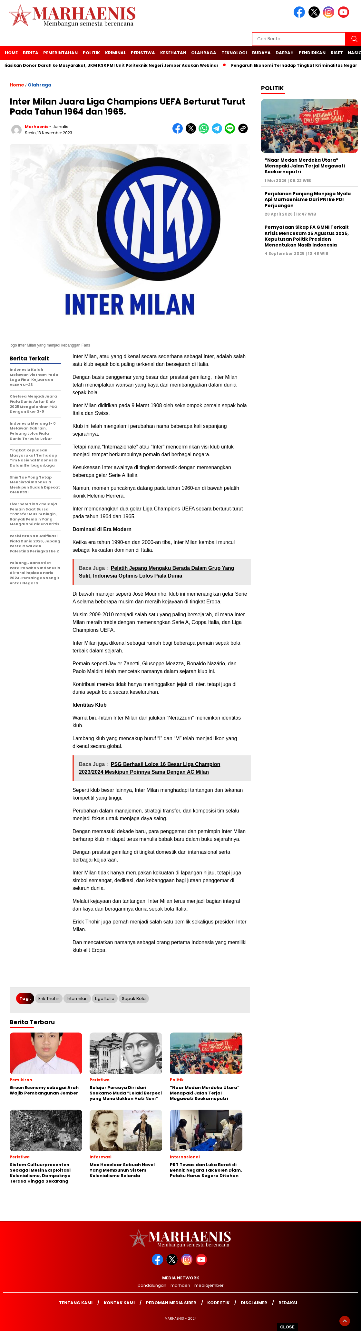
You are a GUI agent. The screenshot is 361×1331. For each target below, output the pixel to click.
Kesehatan (173, 53)
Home (11, 53)
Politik (91, 53)
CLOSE (287, 1327)
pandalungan (152, 1285)
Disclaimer (254, 1303)
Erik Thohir (48, 998)
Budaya (261, 53)
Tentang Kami (76, 1303)
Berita (30, 53)
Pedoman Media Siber (171, 1303)
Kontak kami (119, 1303)
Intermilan (77, 998)
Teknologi (234, 53)
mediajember (209, 1285)
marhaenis (36, 126)
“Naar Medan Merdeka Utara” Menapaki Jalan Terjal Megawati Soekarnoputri (305, 166)
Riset (337, 53)
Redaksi (287, 1303)
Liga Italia (104, 998)
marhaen (180, 1285)
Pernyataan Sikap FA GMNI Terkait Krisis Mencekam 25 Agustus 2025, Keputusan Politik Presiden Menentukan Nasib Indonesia (307, 236)
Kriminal (115, 53)
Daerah (285, 53)
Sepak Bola (134, 998)
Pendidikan (312, 53)
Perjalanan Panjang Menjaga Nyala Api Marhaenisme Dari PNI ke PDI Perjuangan (308, 199)
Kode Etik (218, 1303)
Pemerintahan (60, 53)
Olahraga (203, 53)
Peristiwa (143, 53)
